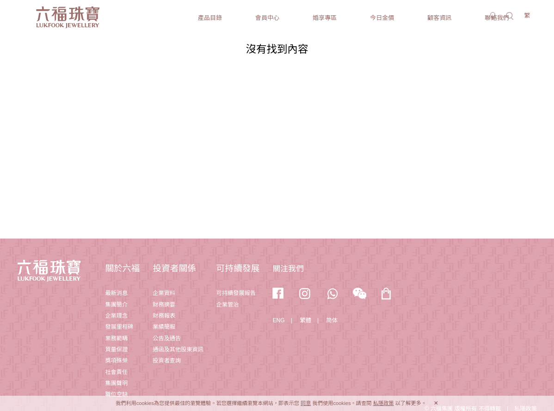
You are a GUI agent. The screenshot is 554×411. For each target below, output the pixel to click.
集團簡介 (116, 304)
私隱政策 (383, 403)
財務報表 (164, 316)
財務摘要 (164, 304)
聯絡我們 (497, 17)
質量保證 (116, 349)
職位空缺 (116, 394)
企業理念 (116, 316)
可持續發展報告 (236, 293)
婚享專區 (325, 17)
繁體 (305, 320)
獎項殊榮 (116, 360)
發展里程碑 (119, 327)
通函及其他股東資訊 (178, 349)
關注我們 (287, 268)
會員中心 (267, 17)
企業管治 (227, 304)
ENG (278, 320)
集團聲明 (116, 383)
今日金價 (382, 17)
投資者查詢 (167, 360)
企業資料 (164, 293)
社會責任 (116, 372)
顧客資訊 (439, 17)
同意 (306, 403)
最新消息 (116, 293)
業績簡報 (164, 327)
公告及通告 (167, 338)
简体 (332, 320)
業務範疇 (116, 338)
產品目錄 (210, 17)
